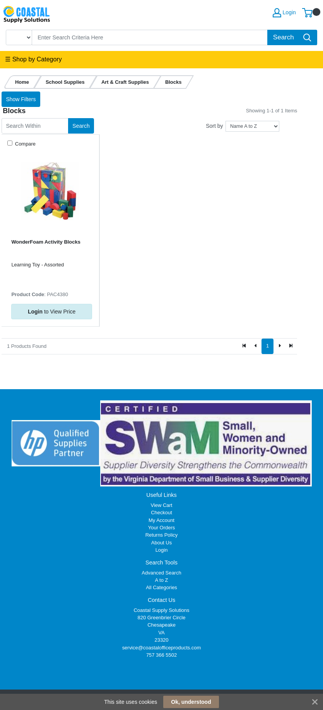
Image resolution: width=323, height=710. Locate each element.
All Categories (161, 587)
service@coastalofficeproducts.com (161, 648)
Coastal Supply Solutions (161, 610)
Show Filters (21, 99)
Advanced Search (161, 573)
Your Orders (161, 527)
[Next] (279, 346)
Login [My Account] (284, 12)
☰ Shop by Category (33, 59)
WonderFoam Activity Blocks (45, 242)
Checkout (161, 512)
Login (162, 550)
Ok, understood (191, 702)
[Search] (150, 37)
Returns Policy (161, 535)
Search (80, 126)
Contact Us (161, 600)
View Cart (162, 505)
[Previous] (256, 346)
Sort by (214, 126)
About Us (161, 543)
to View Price (51, 311)
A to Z (161, 580)
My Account (161, 520)
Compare (25, 144)
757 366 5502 (161, 655)
